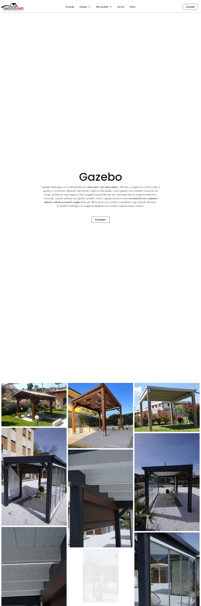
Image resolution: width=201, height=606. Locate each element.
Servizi (121, 6)
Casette (85, 6)
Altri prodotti (104, 6)
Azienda (70, 6)
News (132, 6)
